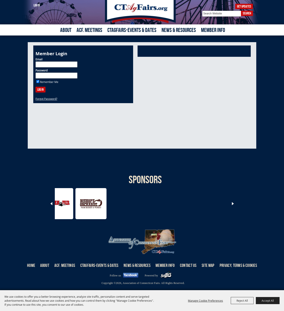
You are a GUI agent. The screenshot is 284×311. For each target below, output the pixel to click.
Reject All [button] (242, 300)
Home (31, 265)
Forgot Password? (46, 98)
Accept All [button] (268, 300)
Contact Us (188, 265)
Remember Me (49, 82)
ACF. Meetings (89, 30)
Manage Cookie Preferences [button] (205, 300)
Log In (37, 5)
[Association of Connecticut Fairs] (142, 11)
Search (247, 13)
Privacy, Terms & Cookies (238, 265)
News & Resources (179, 30)
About (65, 30)
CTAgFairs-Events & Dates (131, 30)
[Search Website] (221, 14)
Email (39, 59)
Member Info (213, 30)
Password (41, 70)
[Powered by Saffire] (166, 275)
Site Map (208, 265)
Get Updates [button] (244, 6)
